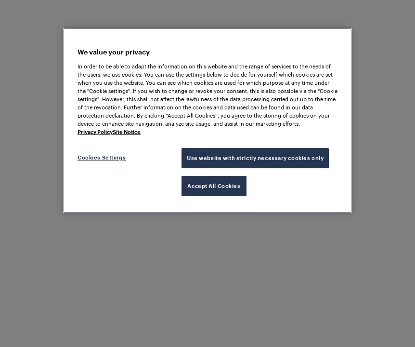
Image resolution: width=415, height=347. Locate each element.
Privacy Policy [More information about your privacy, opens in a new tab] (95, 132)
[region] (207, 120)
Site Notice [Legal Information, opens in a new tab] (127, 132)
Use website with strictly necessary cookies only (255, 158)
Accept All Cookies (213, 186)
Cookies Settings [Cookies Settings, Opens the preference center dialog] (102, 157)
